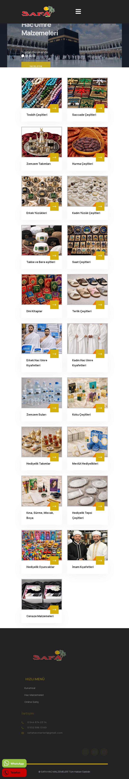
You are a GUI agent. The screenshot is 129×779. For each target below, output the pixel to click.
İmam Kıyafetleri (83, 567)
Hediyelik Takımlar (38, 463)
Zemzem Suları (36, 414)
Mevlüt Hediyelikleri (85, 463)
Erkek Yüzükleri (36, 213)
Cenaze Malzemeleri (40, 616)
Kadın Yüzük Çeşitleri (86, 213)
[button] (22, 55)
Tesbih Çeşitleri (36, 115)
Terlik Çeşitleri (82, 311)
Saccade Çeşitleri (84, 115)
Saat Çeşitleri (81, 262)
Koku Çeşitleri (81, 414)
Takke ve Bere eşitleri (40, 262)
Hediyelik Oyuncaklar (40, 567)
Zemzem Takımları (38, 164)
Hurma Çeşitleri (82, 164)
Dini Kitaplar (34, 311)
